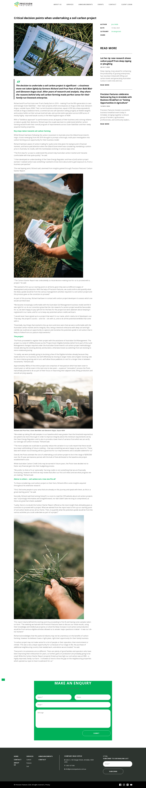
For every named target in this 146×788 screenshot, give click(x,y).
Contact (112, 4)
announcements (86, 4)
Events (101, 4)
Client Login (126, 4)
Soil (27, 766)
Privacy (47, 785)
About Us (58, 4)
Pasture (29, 763)
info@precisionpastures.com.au (75, 769)
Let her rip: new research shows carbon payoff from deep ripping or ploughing (115, 61)
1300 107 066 (70, 765)
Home (16, 756)
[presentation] (51, 734)
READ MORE (104, 85)
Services (69, 4)
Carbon (28, 760)
